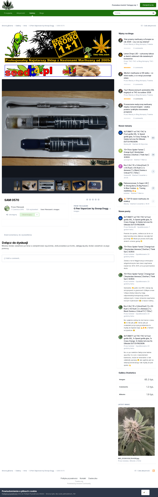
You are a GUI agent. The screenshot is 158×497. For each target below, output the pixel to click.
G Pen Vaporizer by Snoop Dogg (91, 208)
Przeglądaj (8, 13)
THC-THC (132, 61)
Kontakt (83, 478)
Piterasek (20, 207)
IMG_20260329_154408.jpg (128, 458)
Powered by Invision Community (79, 483)
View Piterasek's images (49, 209)
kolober (127, 193)
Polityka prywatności (69, 478)
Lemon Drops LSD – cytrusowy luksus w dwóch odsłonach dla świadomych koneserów (139, 56)
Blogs (42, 13)
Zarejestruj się (148, 5)
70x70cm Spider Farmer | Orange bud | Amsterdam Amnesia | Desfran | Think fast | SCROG (139, 249)
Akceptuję (148, 492)
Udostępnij (11, 215)
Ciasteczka (92, 478)
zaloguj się (80, 246)
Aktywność (21, 13)
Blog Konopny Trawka (144, 44)
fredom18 (127, 175)
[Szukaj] (126, 13)
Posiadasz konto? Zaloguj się (125, 5)
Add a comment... (12, 258)
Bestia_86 (127, 144)
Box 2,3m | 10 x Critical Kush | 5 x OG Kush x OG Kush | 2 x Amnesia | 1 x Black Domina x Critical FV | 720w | (138, 308)
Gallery (32, 14)
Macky (131, 44)
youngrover (128, 160)
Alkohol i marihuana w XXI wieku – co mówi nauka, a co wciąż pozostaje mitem (138, 75)
